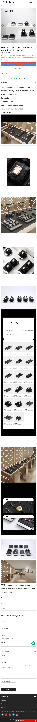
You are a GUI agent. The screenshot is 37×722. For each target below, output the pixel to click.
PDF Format (2, 73)
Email (3, 635)
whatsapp (19, 78)
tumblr (24, 78)
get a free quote (18, 64)
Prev (3, 25)
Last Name (4, 628)
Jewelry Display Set (10, 5)
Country (3, 649)
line (14, 78)
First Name (4, 622)
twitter (17, 78)
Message (4, 662)
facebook (12, 78)
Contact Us (18, 68)
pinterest (22, 78)
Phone (3, 655)
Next (34, 25)
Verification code (6, 681)
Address (3, 642)
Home (2, 5)
